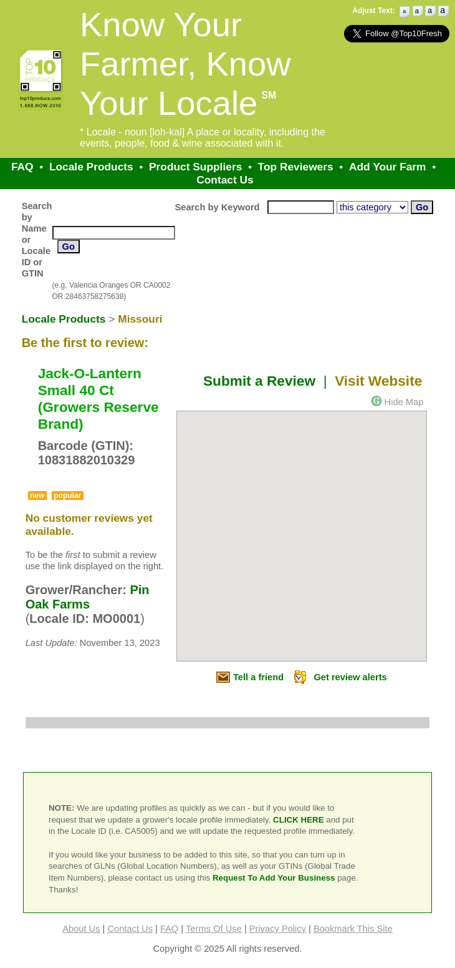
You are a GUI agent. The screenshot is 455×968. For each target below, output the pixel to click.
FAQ (22, 166)
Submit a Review (259, 381)
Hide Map (404, 402)
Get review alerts (350, 677)
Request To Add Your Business (274, 877)
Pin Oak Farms (88, 597)
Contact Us (224, 180)
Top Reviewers (295, 166)
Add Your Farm (387, 166)
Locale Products (91, 166)
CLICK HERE (298, 819)
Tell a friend (258, 677)
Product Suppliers (195, 166)
